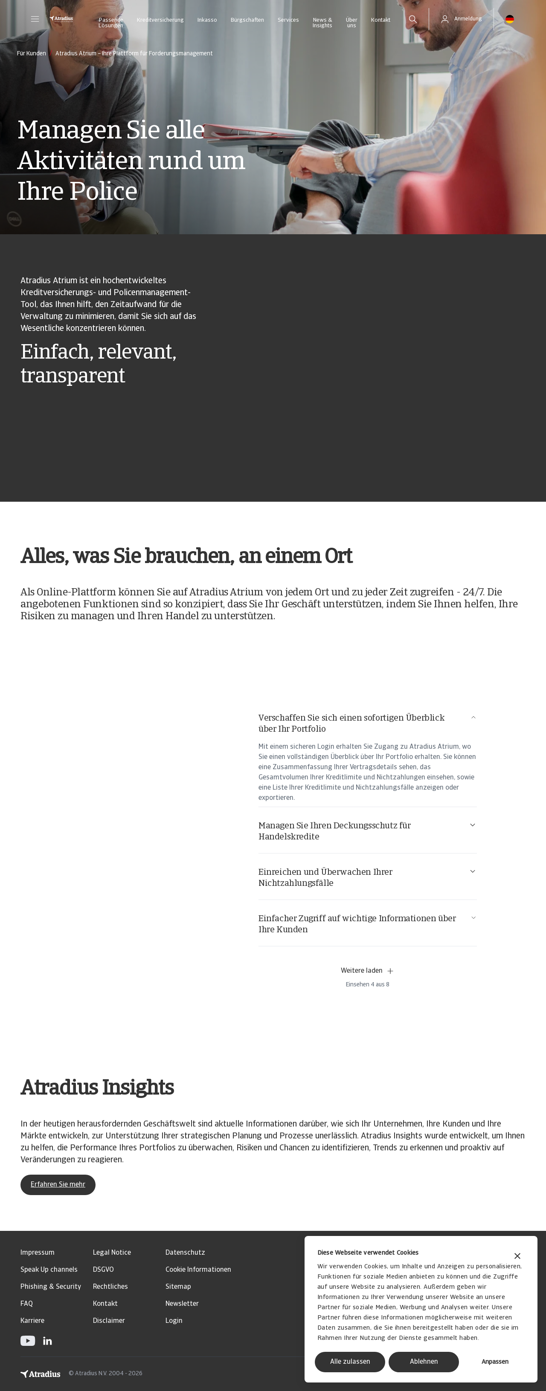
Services (288, 20)
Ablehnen (424, 1362)
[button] (34, 19)
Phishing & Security (50, 1287)
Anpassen (495, 1362)
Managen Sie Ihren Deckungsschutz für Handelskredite (367, 831)
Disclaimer (109, 1321)
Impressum (37, 1253)
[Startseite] (61, 19)
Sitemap (178, 1287)
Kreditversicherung (160, 20)
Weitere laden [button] (368, 971)
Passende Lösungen (111, 23)
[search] (413, 19)
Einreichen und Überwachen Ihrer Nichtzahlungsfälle (367, 877)
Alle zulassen (350, 1362)
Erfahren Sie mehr (58, 1184)
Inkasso (207, 20)
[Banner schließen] (517, 1257)
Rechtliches (110, 1287)
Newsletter (182, 1304)
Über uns (351, 23)
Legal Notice (112, 1253)
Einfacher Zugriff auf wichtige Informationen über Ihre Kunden (367, 924)
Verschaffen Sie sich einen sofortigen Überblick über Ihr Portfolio (367, 724)
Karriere (32, 1321)
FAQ (26, 1304)
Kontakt (380, 20)
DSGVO (103, 1270)
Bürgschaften (247, 20)
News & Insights (322, 23)
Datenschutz (185, 1253)
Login (174, 1321)
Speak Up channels (49, 1270)
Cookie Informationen (198, 1270)
